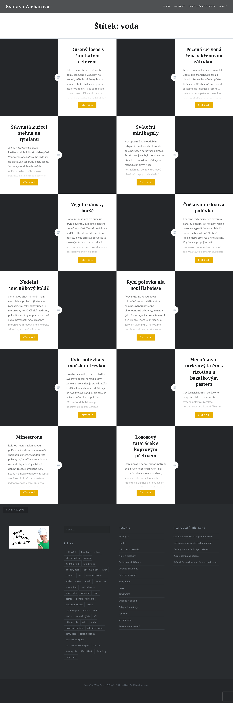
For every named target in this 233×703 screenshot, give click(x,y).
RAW (121, 587)
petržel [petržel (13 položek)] (69, 598)
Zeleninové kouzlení (129, 626)
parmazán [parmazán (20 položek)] (85, 593)
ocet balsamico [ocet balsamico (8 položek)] (88, 587)
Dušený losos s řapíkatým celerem (191, 549)
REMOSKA (124, 594)
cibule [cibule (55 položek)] (97, 552)
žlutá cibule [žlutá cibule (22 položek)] (71, 657)
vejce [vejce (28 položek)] (84, 622)
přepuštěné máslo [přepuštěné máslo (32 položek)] (74, 604)
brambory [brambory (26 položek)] (86, 552)
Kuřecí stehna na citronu (186, 555)
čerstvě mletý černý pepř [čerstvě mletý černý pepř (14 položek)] (78, 645)
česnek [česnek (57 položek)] (97, 645)
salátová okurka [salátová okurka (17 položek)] (91, 610)
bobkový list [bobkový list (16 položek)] (71, 552)
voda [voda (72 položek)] (93, 622)
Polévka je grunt (127, 574)
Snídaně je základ (128, 600)
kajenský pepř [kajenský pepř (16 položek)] (72, 569)
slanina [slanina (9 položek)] (69, 616)
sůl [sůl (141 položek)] (95, 616)
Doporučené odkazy (201, 6)
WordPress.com (141, 685)
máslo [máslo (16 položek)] (88, 581)
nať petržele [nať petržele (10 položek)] (100, 581)
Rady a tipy (124, 581)
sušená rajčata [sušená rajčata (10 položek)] (83, 616)
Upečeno (123, 613)
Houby (122, 542)
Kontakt (179, 6)
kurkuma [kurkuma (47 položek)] (70, 575)
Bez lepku (124, 536)
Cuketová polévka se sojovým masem (192, 536)
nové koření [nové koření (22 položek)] (71, 587)
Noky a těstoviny (127, 555)
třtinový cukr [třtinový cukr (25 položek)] (72, 622)
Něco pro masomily (129, 549)
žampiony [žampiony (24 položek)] (101, 651)
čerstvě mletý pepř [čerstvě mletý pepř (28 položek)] (75, 639)
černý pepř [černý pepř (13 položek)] (71, 633)
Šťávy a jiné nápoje (128, 607)
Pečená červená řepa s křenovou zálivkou (195, 562)
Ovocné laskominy (128, 568)
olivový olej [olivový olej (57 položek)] (71, 593)
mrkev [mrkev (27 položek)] (78, 581)
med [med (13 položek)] (80, 575)
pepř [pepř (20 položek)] (96, 593)
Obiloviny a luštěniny (130, 562)
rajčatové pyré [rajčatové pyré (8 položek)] (72, 610)
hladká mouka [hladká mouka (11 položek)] (72, 563)
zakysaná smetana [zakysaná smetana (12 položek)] (74, 628)
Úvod (166, 6)
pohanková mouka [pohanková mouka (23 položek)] (85, 598)
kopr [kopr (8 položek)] (104, 569)
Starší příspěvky (15, 509)
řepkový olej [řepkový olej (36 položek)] (71, 651)
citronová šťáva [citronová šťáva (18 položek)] (73, 558)
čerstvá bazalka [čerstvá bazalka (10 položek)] (87, 633)
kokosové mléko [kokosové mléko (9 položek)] (91, 569)
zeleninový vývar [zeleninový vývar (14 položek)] (95, 628)
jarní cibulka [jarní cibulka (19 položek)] (89, 563)
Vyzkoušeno (125, 619)
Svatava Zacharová (27, 7)
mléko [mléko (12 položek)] (69, 581)
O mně (223, 6)
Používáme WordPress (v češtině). (99, 685)
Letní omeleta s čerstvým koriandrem (192, 542)
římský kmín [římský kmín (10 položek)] (87, 651)
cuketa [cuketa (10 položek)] (87, 558)
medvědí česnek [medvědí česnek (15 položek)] (94, 575)
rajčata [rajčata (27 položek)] (90, 604)
